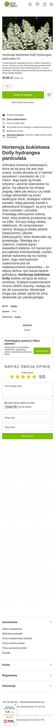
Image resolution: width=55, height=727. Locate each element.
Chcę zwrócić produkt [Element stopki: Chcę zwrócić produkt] (13, 643)
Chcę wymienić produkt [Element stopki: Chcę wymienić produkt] (14, 648)
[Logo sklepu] (10, 4)
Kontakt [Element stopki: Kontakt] (6, 653)
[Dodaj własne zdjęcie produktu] (24, 406)
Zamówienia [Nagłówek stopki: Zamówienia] (9, 622)
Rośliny (18, 317)
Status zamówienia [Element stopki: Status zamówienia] (12, 629)
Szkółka (14, 306)
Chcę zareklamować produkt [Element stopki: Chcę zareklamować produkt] (17, 638)
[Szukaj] (30, 4)
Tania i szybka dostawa (16, 119)
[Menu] (51, 4)
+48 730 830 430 (10, 702)
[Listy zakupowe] (37, 4)
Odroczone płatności (15, 135)
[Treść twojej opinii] (27, 389)
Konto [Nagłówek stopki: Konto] (6, 664)
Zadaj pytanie (42, 351)
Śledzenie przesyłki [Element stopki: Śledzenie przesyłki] (12, 633)
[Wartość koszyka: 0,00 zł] (44, 4)
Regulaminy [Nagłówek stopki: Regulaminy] (9, 675)
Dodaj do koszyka (23, 95)
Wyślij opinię (27, 436)
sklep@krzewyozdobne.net (32, 702)
